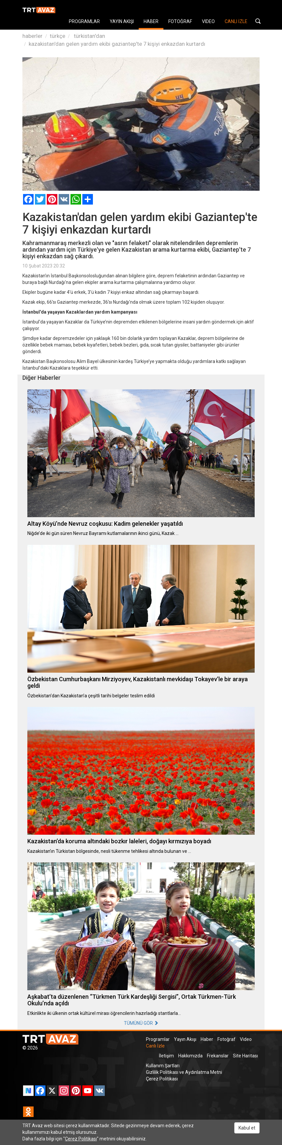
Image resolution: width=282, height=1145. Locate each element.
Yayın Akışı (185, 1039)
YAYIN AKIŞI (122, 21)
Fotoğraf (226, 1039)
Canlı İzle (155, 1045)
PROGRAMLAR (84, 21)
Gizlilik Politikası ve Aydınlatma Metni (184, 1072)
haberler (32, 36)
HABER (151, 21)
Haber (207, 1039)
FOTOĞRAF (180, 21)
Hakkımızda (190, 1055)
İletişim (166, 1055)
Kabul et (247, 1128)
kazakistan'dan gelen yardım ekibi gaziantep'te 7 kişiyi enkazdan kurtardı (117, 44)
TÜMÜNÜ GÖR (141, 1023)
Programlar (158, 1039)
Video (246, 1039)
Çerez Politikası (162, 1078)
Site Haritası (245, 1055)
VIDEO (208, 21)
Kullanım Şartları (163, 1065)
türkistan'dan (88, 36)
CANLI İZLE (236, 21)
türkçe (57, 36)
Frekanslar (218, 1055)
